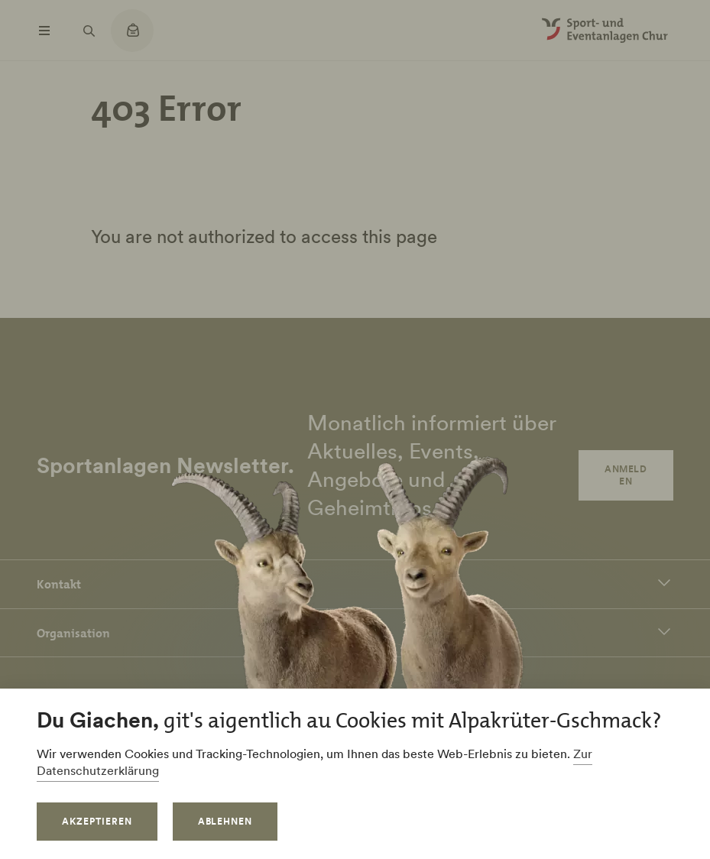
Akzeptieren (97, 821)
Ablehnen (225, 821)
